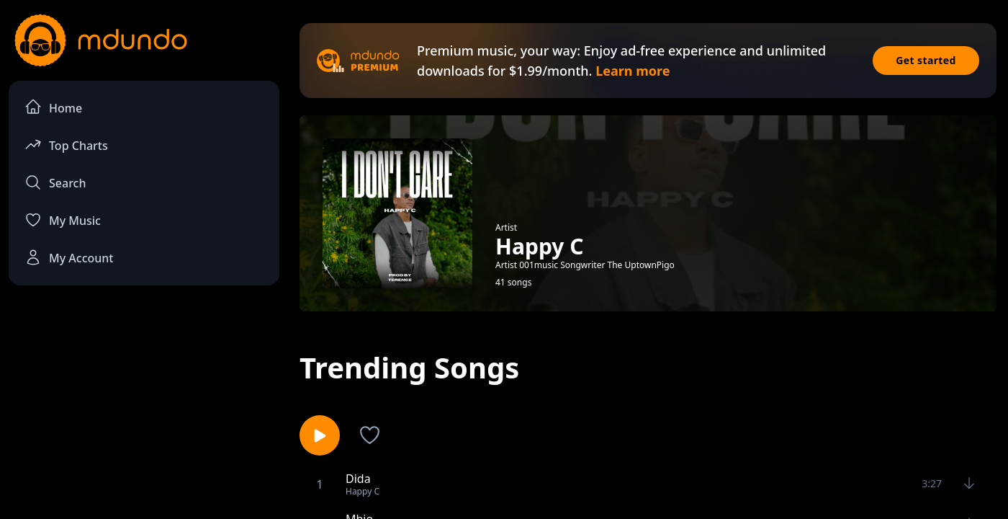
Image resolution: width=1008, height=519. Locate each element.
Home (53, 107)
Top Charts (66, 145)
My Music (62, 220)
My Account (68, 257)
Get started (926, 60)
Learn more (632, 70)
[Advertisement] (144, 415)
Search (55, 182)
